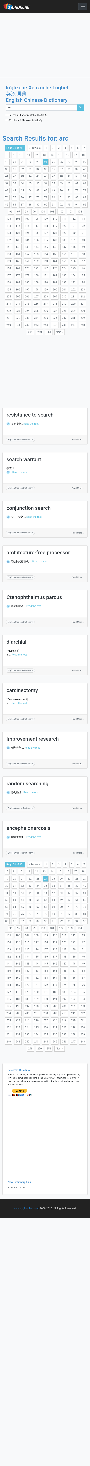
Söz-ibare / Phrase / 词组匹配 (24, 120)
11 (28, 155)
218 (55, 303)
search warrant (23, 459)
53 (14, 183)
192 (64, 282)
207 (36, 296)
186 (8, 282)
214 (18, 303)
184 (73, 275)
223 (18, 310)
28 (76, 162)
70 (61, 190)
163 (46, 261)
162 (36, 261)
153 (36, 254)
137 (55, 240)
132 (8, 240)
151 (18, 254)
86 (14, 204)
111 (64, 218)
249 (30, 332)
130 (73, 232)
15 (59, 155)
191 (55, 282)
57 (45, 183)
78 (37, 197)
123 (8, 232)
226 (46, 310)
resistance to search (30, 415)
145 (46, 247)
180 (36, 275)
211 (73, 296)
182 (55, 275)
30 (6, 169)
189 (36, 282)
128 (55, 232)
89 (37, 204)
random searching (27, 783)
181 (46, 275)
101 (52, 211)
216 (36, 303)
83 (76, 197)
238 (73, 317)
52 (6, 183)
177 (8, 275)
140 (82, 240)
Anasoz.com (18, 1187)
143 (27, 247)
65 (22, 190)
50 (76, 176)
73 (84, 190)
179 (27, 275)
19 (6, 162)
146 (55, 247)
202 (73, 289)
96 (10, 211)
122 (82, 225)
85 (6, 204)
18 (83, 155)
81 (61, 197)
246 (64, 325)
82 (69, 197)
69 (53, 190)
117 (36, 225)
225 (36, 310)
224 (27, 310)
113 (82, 218)
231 (8, 317)
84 (84, 197)
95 (84, 204)
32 (22, 169)
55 (30, 183)
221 (82, 303)
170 (27, 268)
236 (55, 317)
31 (14, 169)
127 (46, 232)
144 (36, 247)
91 (53, 204)
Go (80, 107)
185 (82, 275)
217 (46, 303)
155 (55, 254)
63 (6, 190)
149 (82, 247)
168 (8, 268)
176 (82, 268)
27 (69, 162)
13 (44, 155)
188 (27, 282)
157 (73, 254)
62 (84, 183)
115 (18, 225)
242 (27, 325)
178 (18, 275)
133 (18, 240)
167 (82, 261)
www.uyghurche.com (26, 1208)
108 (36, 218)
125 (27, 232)
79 (45, 197)
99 (34, 211)
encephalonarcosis (28, 828)
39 (76, 169)
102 (61, 211)
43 (22, 176)
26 (61, 162)
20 (14, 162)
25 (53, 162)
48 (61, 176)
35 (45, 169)
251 (49, 332)
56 (37, 183)
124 (18, 232)
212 (82, 296)
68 (45, 190)
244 (46, 325)
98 (26, 211)
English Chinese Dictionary (20, 439)
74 (6, 197)
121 (73, 225)
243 (36, 325)
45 (37, 176)
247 (73, 325)
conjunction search (28, 508)
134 (27, 240)
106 (18, 218)
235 (46, 317)
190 (46, 282)
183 (64, 275)
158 (82, 254)
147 (64, 247)
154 (46, 254)
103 (70, 211)
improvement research (32, 739)
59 (61, 183)
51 (84, 176)
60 (69, 183)
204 (8, 296)
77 (30, 197)
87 (22, 204)
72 (76, 190)
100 (43, 211)
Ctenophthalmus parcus (34, 597)
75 (14, 197)
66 (30, 190)
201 (64, 289)
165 (64, 261)
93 (69, 204)
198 (36, 289)
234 (36, 317)
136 (46, 240)
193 (73, 282)
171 (36, 268)
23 (37, 162)
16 (67, 155)
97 (18, 211)
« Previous (35, 147)
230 (82, 310)
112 (73, 218)
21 (22, 162)
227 (55, 310)
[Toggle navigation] (82, 6)
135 (36, 240)
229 (73, 310)
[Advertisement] (30, 45)
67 (37, 190)
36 (53, 169)
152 (27, 254)
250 (39, 332)
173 (55, 268)
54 (22, 183)
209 (55, 296)
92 (61, 204)
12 (36, 155)
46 (45, 176)
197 (27, 289)
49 (69, 176)
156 (64, 254)
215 (27, 303)
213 (8, 303)
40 (84, 169)
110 (55, 218)
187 (18, 282)
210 (64, 296)
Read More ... (78, 439)
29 (84, 162)
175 (73, 268)
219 (64, 303)
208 (46, 296)
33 (30, 169)
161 (27, 261)
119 (55, 225)
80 (53, 197)
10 (20, 155)
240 (8, 325)
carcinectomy (22, 690)
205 (18, 296)
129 (64, 232)
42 (14, 176)
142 (18, 247)
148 (73, 247)
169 (18, 268)
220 (73, 303)
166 (73, 261)
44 (30, 176)
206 (27, 296)
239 (82, 317)
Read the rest (31, 423)
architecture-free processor (38, 552)
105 (8, 218)
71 (69, 190)
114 (8, 225)
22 (30, 162)
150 (8, 254)
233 (27, 317)
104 (79, 211)
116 (27, 225)
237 (64, 317)
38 (69, 169)
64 (14, 190)
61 (76, 183)
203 (82, 289)
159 (8, 261)
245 (55, 325)
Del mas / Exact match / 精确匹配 (26, 115)
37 (61, 169)
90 (45, 204)
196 (18, 289)
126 (36, 232)
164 (55, 261)
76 (22, 197)
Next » (59, 332)
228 (64, 310)
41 (6, 176)
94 (76, 204)
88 (30, 204)
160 (18, 261)
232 (18, 317)
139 (73, 240)
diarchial (16, 642)
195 (8, 289)
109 (46, 218)
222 (8, 310)
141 (8, 247)
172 (46, 268)
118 (46, 225)
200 (55, 289)
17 (75, 155)
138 (64, 240)
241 (18, 325)
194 (82, 282)
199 (46, 289)
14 (52, 155)
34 (37, 169)
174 (64, 268)
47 (53, 176)
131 (82, 232)
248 (82, 325)
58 (53, 183)
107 (27, 218)
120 (64, 225)
